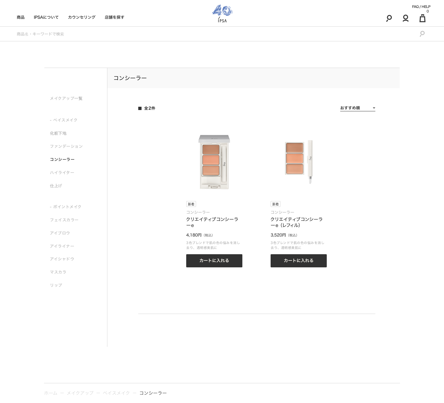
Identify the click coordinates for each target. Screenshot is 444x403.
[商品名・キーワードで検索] (213, 34)
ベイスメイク (116, 393)
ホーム (50, 393)
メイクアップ (80, 393)
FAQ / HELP (421, 6)
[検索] (389, 18)
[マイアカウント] (405, 18)
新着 (191, 204)
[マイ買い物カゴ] (422, 18)
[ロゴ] (222, 13)
